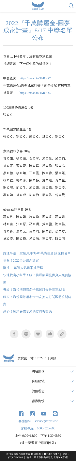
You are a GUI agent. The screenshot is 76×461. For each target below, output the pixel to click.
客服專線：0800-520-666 (38, 428)
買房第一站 (25, 358)
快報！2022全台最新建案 (21, 260)
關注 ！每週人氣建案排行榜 (23, 267)
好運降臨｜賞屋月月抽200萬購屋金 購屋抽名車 (37, 253)
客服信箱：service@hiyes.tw (38, 421)
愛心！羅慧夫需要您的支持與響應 (27, 311)
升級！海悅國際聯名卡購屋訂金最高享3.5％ (34, 289)
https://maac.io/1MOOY (35, 78)
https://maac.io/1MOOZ (35, 93)
